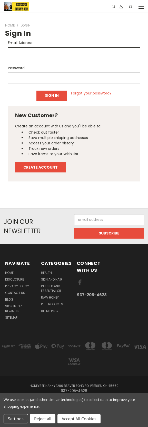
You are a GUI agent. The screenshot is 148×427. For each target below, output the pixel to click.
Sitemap (11, 317)
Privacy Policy (17, 286)
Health (46, 273)
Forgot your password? (91, 93)
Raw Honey (50, 297)
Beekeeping (49, 311)
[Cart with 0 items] (130, 6)
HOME (9, 273)
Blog (9, 299)
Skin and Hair (51, 279)
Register (12, 311)
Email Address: (20, 42)
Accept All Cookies (79, 419)
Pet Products (52, 304)
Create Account (40, 167)
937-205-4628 (92, 295)
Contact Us (15, 293)
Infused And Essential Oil (51, 288)
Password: (16, 68)
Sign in (11, 306)
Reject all (42, 419)
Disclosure (14, 279)
